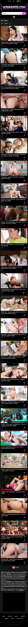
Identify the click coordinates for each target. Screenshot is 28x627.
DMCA (12, 618)
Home (3, 616)
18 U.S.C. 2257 (20, 618)
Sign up (9, 1)
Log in (13, 1)
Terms (6, 618)
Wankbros (12, 624)
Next (17, 567)
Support (23, 616)
